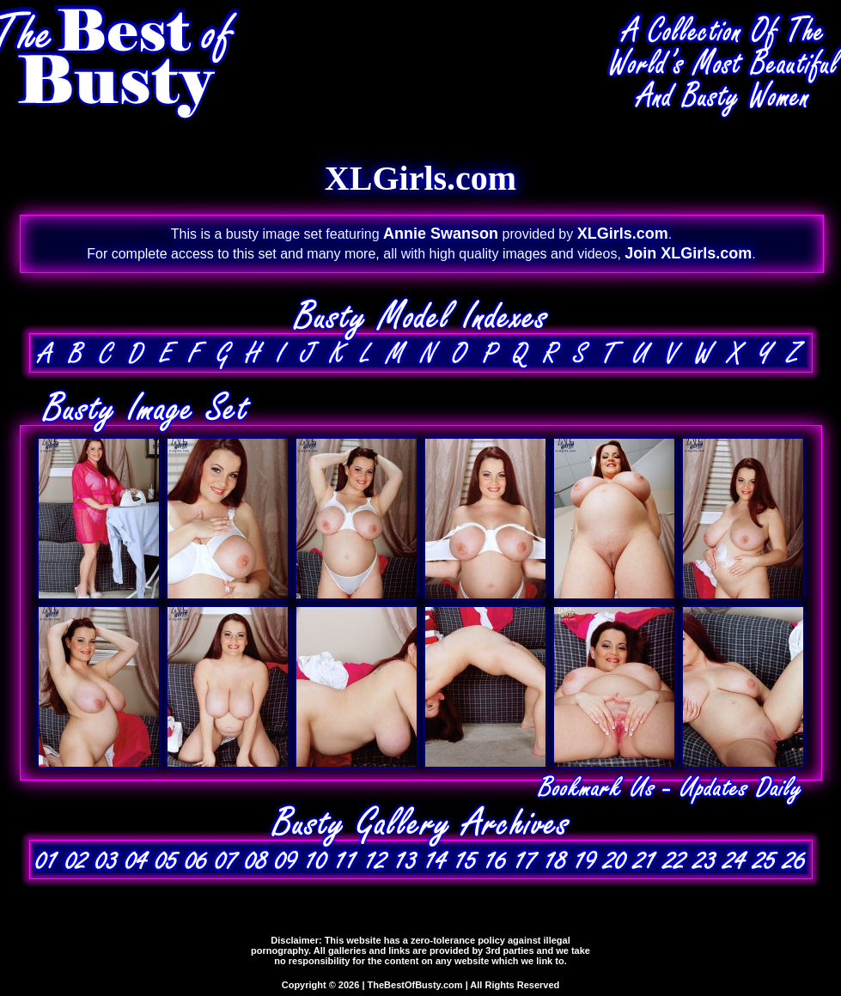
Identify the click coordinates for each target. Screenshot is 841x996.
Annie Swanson (440, 233)
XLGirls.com (622, 233)
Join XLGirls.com (688, 253)
